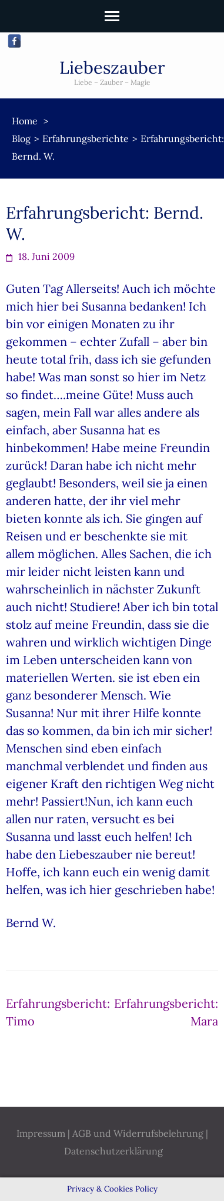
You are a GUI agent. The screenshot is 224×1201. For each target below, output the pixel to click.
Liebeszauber (112, 67)
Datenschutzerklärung (113, 1151)
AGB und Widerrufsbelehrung (137, 1133)
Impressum (40, 1133)
